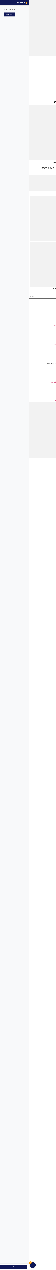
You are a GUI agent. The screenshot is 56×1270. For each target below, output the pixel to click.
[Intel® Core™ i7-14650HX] (54, 953)
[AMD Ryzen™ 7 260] (54, 783)
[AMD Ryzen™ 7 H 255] (54, 788)
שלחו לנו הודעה (51, 193)
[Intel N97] (54, 850)
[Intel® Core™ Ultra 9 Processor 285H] (54, 1005)
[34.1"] (54, 566)
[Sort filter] (49, 477)
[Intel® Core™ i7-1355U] (54, 948)
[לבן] (54, 1213)
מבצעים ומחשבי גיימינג (45, 84)
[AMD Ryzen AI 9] (54, 664)
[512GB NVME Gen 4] (54, 1100)
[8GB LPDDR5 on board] (54, 1157)
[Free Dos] (54, 1038)
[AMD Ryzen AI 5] (54, 654)
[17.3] (54, 515)
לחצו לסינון (48, 1226)
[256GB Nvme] (54, 1085)
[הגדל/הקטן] (54, 1237)
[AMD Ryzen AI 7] (54, 659)
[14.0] (54, 499)
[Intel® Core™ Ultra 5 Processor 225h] (54, 965)
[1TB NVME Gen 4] (54, 1074)
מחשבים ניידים (47, 73)
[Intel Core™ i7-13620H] (54, 829)
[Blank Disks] (54, 1033)
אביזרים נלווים (48, 77)
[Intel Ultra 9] (54, 706)
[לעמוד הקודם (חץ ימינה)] (54, 1239)
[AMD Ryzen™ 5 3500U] (54, 772)
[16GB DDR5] (54, 1116)
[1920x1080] (54, 587)
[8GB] (54, 1146)
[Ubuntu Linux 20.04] (54, 1049)
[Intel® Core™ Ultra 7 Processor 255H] (54, 991)
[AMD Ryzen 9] (54, 649)
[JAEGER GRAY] (54, 1182)
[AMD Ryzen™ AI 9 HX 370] (54, 814)
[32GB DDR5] (54, 1131)
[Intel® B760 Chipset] (54, 736)
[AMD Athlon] (54, 628)
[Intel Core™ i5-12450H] (54, 824)
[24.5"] (54, 535)
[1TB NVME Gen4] (54, 1080)
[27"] (54, 546)
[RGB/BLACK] (54, 1188)
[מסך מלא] (51, 1237)
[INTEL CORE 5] (54, 669)
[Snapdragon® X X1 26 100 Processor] (54, 1021)
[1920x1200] (54, 592)
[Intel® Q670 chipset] (54, 742)
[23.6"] (54, 525)
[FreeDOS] (54, 1043)
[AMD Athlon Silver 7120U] (54, 757)
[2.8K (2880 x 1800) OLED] (54, 602)
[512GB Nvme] (54, 1095)
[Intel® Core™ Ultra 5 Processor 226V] (54, 978)
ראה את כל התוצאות (47, 68)
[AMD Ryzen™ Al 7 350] (54, 819)
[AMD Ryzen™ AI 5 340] (54, 798)
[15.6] (54, 504)
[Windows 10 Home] (54, 1054)
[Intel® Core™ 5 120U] (54, 886)
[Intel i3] (54, 675)
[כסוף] (54, 1208)
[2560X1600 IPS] (54, 613)
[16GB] (54, 1110)
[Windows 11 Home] (54, 1059)
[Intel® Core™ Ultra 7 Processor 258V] (54, 998)
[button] (55, 1243)
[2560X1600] (54, 608)
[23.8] (54, 530)
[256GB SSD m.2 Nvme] (54, 1090)
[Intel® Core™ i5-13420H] (54, 927)
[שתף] (47, 1237)
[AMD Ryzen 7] (54, 644)
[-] (54, 1177)
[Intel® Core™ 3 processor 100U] (54, 881)
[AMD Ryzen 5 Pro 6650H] (54, 762)
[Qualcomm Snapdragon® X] (54, 726)
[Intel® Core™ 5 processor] (54, 716)
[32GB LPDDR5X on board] (54, 1141)
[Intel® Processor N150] (54, 1016)
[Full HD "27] (54, 577)
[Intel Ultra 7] (54, 700)
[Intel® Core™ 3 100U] (54, 876)
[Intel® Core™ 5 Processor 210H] (54, 891)
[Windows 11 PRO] (54, 1064)
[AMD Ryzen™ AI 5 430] (54, 803)
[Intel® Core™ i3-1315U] (54, 912)
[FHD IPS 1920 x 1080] (54, 618)
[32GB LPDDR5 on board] (54, 1136)
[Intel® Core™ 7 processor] (54, 721)
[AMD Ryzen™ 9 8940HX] (54, 793)
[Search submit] (54, 61)
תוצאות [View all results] (52, 64)
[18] (54, 520)
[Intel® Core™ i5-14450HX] (54, 938)
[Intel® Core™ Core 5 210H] (54, 907)
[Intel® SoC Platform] (54, 747)
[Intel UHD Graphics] (54, 1167)
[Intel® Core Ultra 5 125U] (54, 865)
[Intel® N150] (54, 1011)
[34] (54, 561)
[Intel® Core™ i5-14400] (54, 932)
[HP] (54, 484)
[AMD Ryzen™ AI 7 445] (54, 809)
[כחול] (54, 1203)
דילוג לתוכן (52, 1241)
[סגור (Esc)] (44, 1237)
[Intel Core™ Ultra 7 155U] (54, 840)
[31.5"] (54, 551)
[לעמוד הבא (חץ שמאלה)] (51, 1239)
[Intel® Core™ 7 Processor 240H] (54, 901)
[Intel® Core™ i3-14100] (54, 917)
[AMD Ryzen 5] (54, 638)
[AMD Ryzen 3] (54, 633)
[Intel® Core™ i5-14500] (54, 943)
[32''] (54, 556)
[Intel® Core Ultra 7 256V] (54, 871)
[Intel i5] (54, 680)
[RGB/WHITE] (54, 1193)
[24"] (54, 541)
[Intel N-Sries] (54, 690)
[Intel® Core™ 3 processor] (54, 711)
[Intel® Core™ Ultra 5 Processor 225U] (54, 971)
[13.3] (54, 494)
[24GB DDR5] (54, 1126)
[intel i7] (54, 685)
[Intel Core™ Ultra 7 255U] (54, 845)
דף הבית (49, 71)
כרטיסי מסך (48, 82)
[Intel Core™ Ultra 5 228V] (54, 834)
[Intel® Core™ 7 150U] (54, 896)
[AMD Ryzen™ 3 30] (54, 767)
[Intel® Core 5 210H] (54, 855)
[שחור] (54, 1219)
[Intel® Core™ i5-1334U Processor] (54, 922)
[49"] (54, 572)
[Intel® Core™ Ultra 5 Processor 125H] (54, 958)
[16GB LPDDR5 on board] (54, 1121)
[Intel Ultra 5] (54, 695)
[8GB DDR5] (54, 1152)
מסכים (50, 80)
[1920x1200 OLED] (54, 597)
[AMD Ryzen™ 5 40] (54, 778)
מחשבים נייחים (47, 75)
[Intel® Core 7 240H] (54, 860)
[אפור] (54, 1198)
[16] (54, 510)
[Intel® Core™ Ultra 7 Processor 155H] (54, 985)
